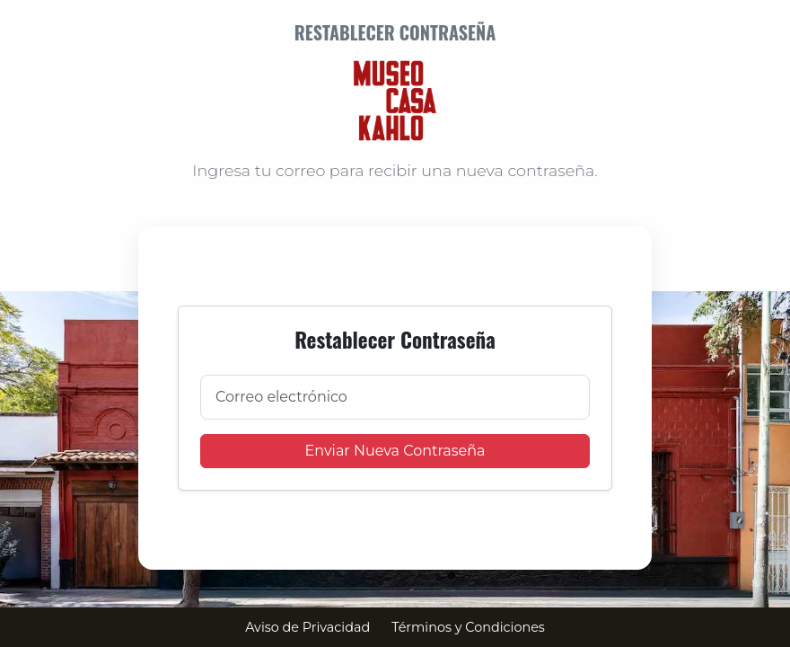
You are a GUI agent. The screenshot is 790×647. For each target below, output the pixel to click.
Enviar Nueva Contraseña (395, 450)
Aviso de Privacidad (307, 627)
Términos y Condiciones (468, 627)
